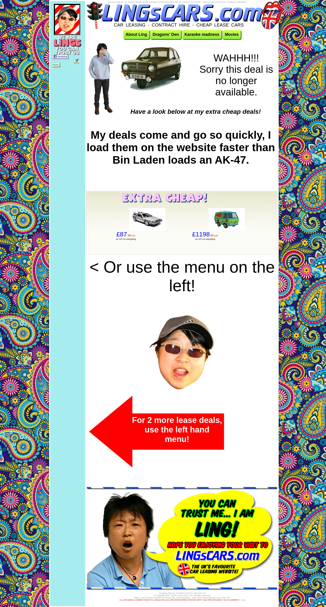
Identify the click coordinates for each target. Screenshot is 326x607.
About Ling (136, 34)
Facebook (60, 56)
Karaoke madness (202, 34)
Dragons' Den (166, 34)
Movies (232, 34)
